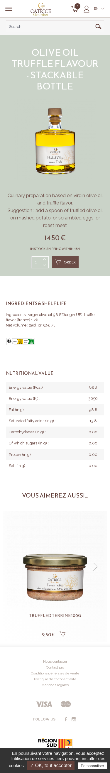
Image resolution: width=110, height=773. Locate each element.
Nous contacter (55, 661)
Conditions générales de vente (55, 673)
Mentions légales (55, 685)
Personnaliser (92, 766)
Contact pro (55, 667)
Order (65, 262)
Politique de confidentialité (55, 679)
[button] (95, 567)
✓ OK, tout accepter (51, 765)
